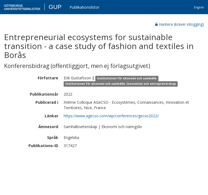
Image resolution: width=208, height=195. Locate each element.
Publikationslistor (84, 7)
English (199, 7)
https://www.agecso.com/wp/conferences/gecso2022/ (111, 115)
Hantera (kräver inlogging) (179, 24)
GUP (54, 7)
